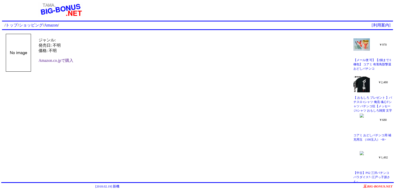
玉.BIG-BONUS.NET (377, 186)
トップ (12, 25)
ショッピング (31, 25)
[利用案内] (381, 25)
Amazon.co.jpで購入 (56, 60)
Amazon (51, 25)
